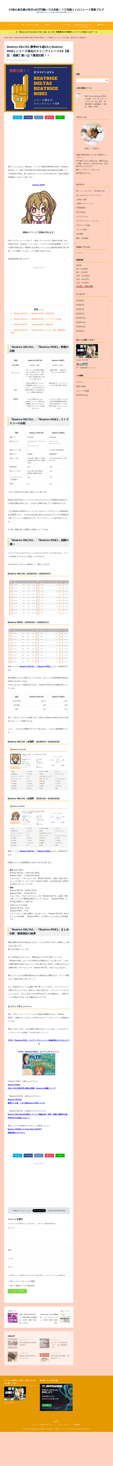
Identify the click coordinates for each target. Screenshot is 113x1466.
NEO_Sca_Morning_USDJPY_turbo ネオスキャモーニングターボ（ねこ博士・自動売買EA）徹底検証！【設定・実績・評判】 (96, 101)
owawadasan (24, 60)
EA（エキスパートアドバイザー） (89, 195)
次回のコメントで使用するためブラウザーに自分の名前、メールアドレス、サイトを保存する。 (38, 1279)
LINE (60, 117)
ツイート (79, 253)
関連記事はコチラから (16, 1133)
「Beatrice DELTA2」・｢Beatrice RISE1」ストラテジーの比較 (36, 319)
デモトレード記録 (83, 225)
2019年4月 (80, 300)
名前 (10, 1253)
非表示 (41, 309)
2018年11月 (80, 322)
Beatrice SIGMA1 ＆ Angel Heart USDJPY (25, 1129)
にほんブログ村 (82, 360)
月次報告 (79, 234)
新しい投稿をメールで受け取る (22, 1289)
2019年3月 (80, 305)
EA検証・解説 (82, 199)
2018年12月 (80, 318)
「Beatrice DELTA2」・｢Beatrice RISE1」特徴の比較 (32, 313)
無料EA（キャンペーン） (85, 203)
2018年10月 (80, 327)
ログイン (79, 382)
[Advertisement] (39, 143)
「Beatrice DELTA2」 (27, 666)
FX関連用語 (80, 208)
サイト (10, 1270)
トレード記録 (65, 24)
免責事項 (100, 24)
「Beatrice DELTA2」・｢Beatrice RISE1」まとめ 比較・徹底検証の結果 (38, 331)
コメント (11, 1228)
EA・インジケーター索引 (30, 24)
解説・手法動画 (82, 238)
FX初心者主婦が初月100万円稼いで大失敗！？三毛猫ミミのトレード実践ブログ (56, 9)
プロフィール (12, 24)
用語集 (47, 24)
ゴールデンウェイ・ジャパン (87, 221)
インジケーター (82, 216)
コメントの (82, 391)
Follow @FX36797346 (56, 1211)
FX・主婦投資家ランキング (85, 368)
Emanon (87, 1432)
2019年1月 (80, 314)
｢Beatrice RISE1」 (44, 666)
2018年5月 (80, 331)
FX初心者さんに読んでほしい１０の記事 (82, 26)
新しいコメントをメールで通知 (22, 1285)
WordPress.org (82, 395)
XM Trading (80, 212)
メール (11, 1262)
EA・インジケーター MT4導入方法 (90, 191)
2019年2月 (80, 309)
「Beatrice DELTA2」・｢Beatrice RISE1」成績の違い (32, 324)
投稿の (80, 386)
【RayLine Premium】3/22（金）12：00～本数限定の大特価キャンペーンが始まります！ (56, 32)
